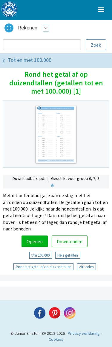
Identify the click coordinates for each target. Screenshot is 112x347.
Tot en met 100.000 (29, 59)
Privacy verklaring (84, 333)
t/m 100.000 (40, 255)
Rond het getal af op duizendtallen (43, 266)
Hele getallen (67, 255)
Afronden (86, 266)
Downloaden (69, 241)
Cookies (56, 339)
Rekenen (27, 27)
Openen (35, 241)
